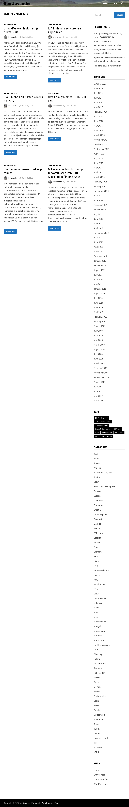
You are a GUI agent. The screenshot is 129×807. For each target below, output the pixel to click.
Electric (97, 523)
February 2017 (100, 111)
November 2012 (101, 232)
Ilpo (116, 3)
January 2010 (100, 321)
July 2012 (98, 237)
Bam (57, 803)
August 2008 (99, 349)
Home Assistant (107, 433)
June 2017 (98, 102)
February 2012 (100, 256)
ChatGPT (104, 418)
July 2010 (98, 298)
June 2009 (98, 335)
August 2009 (99, 326)
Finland (97, 542)
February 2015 (100, 181)
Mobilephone (100, 621)
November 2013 (101, 209)
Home (97, 433)
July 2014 (98, 195)
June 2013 (98, 218)
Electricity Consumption (103, 429)
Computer (98, 505)
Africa (96, 458)
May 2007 (98, 395)
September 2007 (101, 377)
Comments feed (101, 779)
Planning (98, 654)
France (97, 547)
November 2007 (101, 372)
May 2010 (98, 307)
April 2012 (98, 246)
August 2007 (99, 382)
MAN (121, 433)
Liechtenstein (100, 598)
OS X (96, 649)
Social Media (100, 696)
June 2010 (98, 302)
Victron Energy (107, 436)
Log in (97, 770)
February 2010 (100, 316)
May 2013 (98, 223)
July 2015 (98, 158)
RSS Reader (99, 672)
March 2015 (99, 177)
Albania (97, 463)
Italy (96, 579)
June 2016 (98, 121)
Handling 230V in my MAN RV (107, 65)
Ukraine (97, 733)
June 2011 (98, 279)
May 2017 (98, 107)
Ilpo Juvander (17, 3)
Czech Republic (101, 514)
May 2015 (98, 167)
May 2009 (98, 340)
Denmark (98, 519)
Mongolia (98, 626)
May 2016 (98, 125)
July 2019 (98, 93)
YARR (96, 752)
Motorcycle (53, 93)
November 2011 (101, 265)
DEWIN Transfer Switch (102, 422)
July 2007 (98, 386)
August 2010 (99, 293)
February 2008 (100, 368)
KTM (96, 589)
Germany (98, 551)
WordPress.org (101, 784)
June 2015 (98, 163)
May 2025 (98, 88)
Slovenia (98, 691)
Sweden (97, 710)
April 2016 (98, 130)
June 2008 (98, 358)
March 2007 (99, 400)
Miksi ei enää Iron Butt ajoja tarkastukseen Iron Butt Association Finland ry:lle (65, 173)
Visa (96, 742)
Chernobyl (98, 500)
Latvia (97, 593)
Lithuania (98, 603)
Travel (97, 724)
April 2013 (98, 228)
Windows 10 (99, 747)
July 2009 (98, 330)
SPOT (96, 705)
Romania (98, 668)
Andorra (97, 467)
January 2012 (100, 260)
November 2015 (101, 139)
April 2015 (98, 172)
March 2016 (99, 135)
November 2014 (101, 191)
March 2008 (99, 363)
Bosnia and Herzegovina (105, 486)
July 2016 (98, 116)
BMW (96, 481)
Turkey (97, 728)
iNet (116, 433)
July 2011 (98, 274)
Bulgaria (98, 495)
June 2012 (98, 242)
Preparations (100, 663)
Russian (97, 677)
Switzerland (99, 714)
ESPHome (117, 429)
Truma (97, 436)
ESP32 (97, 528)
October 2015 (100, 144)
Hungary (98, 575)
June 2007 (98, 391)
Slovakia (98, 686)
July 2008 (98, 354)
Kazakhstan (99, 584)
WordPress (46, 803)
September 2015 (101, 149)
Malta (96, 607)
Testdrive (98, 719)
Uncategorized (10, 24)
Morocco (98, 635)
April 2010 (98, 312)
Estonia (97, 537)
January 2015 (100, 186)
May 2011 (98, 284)
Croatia (97, 509)
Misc (96, 616)
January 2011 (100, 288)
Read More (11, 77)
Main (105, 3)
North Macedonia (102, 644)
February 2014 (100, 204)
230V (97, 418)
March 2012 (99, 251)
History (97, 561)
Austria (97, 477)
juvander (14, 37)
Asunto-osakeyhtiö (103, 472)
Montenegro (99, 630)
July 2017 (98, 97)
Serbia (97, 682)
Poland (97, 658)
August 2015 (99, 153)
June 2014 (98, 200)
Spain (96, 700)
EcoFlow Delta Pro (101, 425)
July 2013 (98, 214)
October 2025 (100, 83)
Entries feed (99, 774)
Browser (98, 491)
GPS (96, 556)
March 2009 (99, 344)
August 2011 (99, 270)
